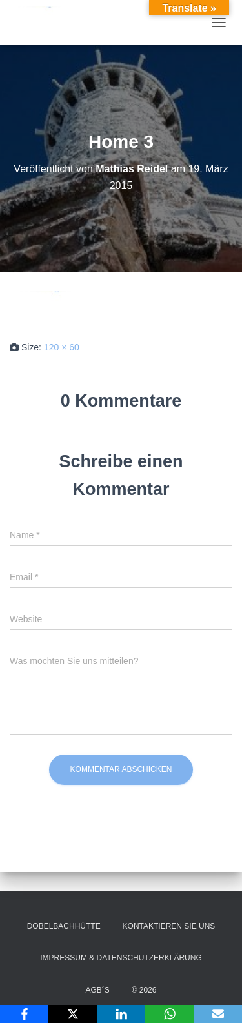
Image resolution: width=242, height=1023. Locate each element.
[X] (72, 1014)
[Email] (218, 1014)
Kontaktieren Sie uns (169, 926)
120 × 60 (61, 347)
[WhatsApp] (169, 1014)
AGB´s (97, 990)
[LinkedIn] (121, 1014)
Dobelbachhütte (64, 926)
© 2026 (144, 990)
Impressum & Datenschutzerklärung (120, 957)
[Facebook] (24, 1014)
